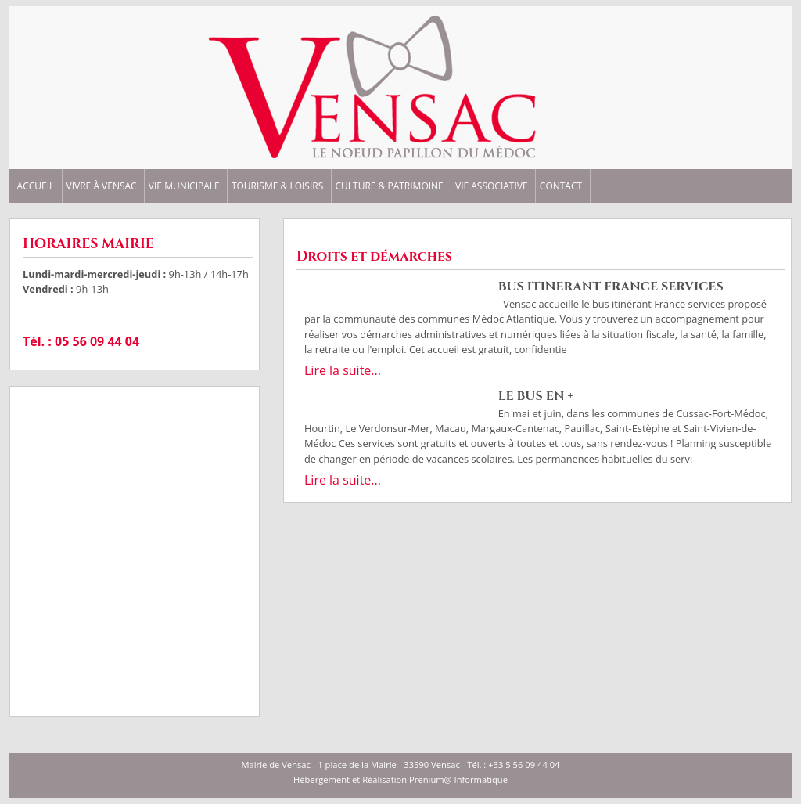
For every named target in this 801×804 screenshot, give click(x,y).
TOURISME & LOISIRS (277, 186)
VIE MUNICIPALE (184, 186)
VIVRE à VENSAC (101, 186)
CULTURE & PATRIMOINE (389, 186)
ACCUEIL (36, 186)
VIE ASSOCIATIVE (491, 186)
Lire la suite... (342, 370)
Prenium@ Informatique (458, 779)
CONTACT (561, 186)
